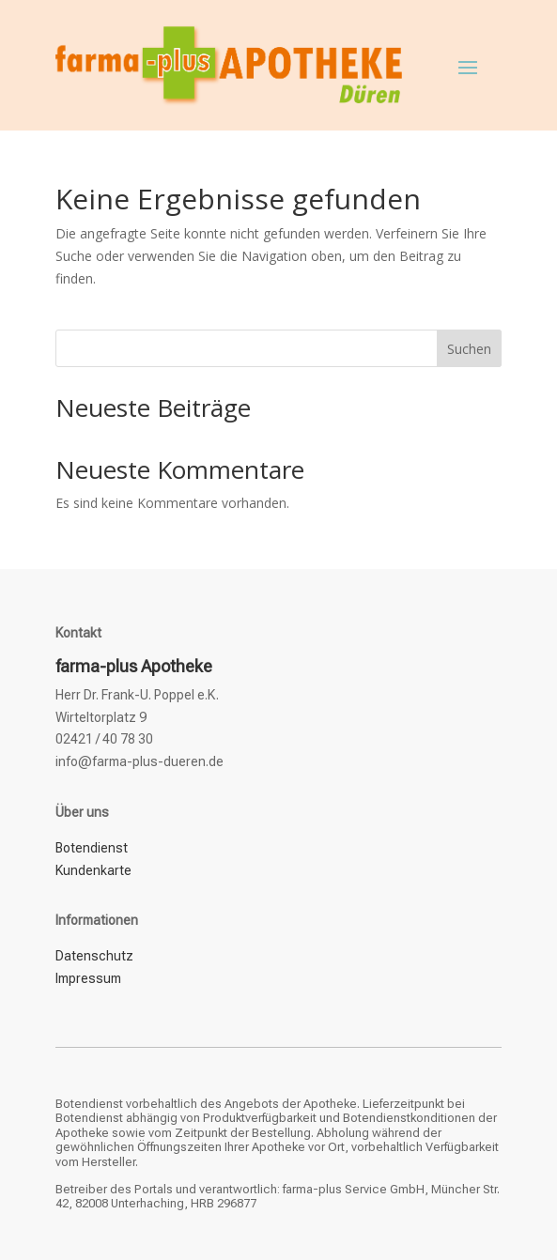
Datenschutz (94, 955)
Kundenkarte (93, 870)
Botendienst (91, 847)
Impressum (88, 978)
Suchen (469, 349)
